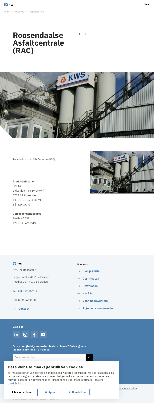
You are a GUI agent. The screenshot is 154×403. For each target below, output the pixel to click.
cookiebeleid (15, 383)
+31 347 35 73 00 (28, 291)
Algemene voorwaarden (123, 388)
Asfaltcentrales (38, 11)
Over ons (19, 11)
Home (7, 11)
